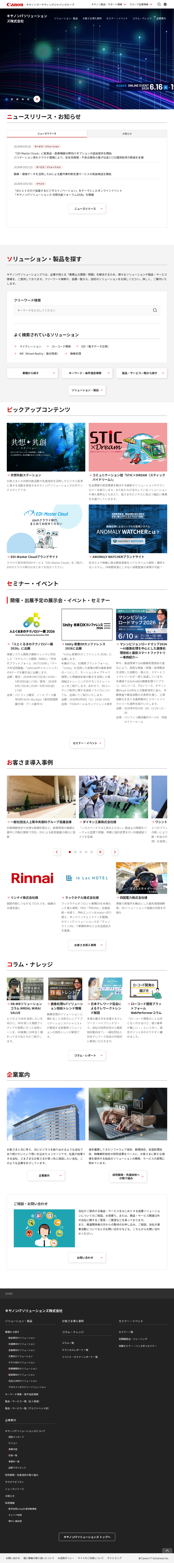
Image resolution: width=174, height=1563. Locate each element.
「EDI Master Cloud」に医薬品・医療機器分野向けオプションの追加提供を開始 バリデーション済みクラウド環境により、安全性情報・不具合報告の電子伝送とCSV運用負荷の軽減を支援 (79, 155)
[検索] (155, 310)
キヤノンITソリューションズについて (25, 1431)
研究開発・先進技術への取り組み (126, 1176)
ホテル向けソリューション (21, 1362)
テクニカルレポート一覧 (75, 1350)
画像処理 (75, 353)
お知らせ (10, 1496)
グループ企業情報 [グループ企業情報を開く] (138, 4)
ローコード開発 (61, 346)
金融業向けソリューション (21, 1350)
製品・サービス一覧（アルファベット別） (27, 1408)
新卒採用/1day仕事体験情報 (22, 1508)
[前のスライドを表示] (57, 852)
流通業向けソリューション (21, 1344)
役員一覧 (12, 1455)
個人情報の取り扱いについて (38, 1558)
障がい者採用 (15, 1521)
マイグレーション (30, 346)
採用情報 (10, 1503)
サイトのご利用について (91, 1558)
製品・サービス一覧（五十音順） (23, 1401)
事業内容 (12, 1449)
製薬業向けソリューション (21, 1374)
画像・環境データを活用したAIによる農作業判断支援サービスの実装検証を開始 (62, 174)
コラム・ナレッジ (142, 18)
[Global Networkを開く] (165, 4)
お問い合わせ (85, 1257)
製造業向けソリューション (21, 1337)
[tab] (70, 852)
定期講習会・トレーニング (133, 1339)
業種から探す (30, 373)
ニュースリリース (85, 209)
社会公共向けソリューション (22, 1380)
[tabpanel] (87, 183)
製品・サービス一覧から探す (139, 373)
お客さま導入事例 (92, 18)
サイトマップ (114, 1558)
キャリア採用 (15, 1515)
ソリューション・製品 (66, 18)
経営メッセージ (16, 1436)
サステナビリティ (14, 1482)
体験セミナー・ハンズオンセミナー (138, 1346)
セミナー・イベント (117, 18)
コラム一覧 (68, 1342)
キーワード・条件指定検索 (85, 373)
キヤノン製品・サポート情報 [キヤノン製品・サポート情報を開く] (106, 4)
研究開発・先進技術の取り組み (21, 1475)
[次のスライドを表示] (114, 852)
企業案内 (161, 18)
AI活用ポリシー (66, 1558)
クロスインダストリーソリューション (27, 1387)
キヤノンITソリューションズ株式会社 (34, 1310)
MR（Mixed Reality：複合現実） (40, 353)
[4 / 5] (87, 59)
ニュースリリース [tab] (47, 133)
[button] (6, 99)
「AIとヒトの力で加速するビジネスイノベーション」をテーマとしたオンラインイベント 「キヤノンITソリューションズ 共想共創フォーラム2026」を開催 (68, 192)
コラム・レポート (85, 1055)
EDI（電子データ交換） (95, 346)
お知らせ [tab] (127, 133)
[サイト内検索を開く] (159, 4)
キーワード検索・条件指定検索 (21, 1394)
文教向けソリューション (20, 1356)
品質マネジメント (17, 1467)
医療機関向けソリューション (22, 1368)
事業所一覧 (14, 1461)
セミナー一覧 (126, 1332)
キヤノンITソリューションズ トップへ (87, 1537)
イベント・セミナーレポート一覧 (80, 1357)
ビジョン (12, 1443)
